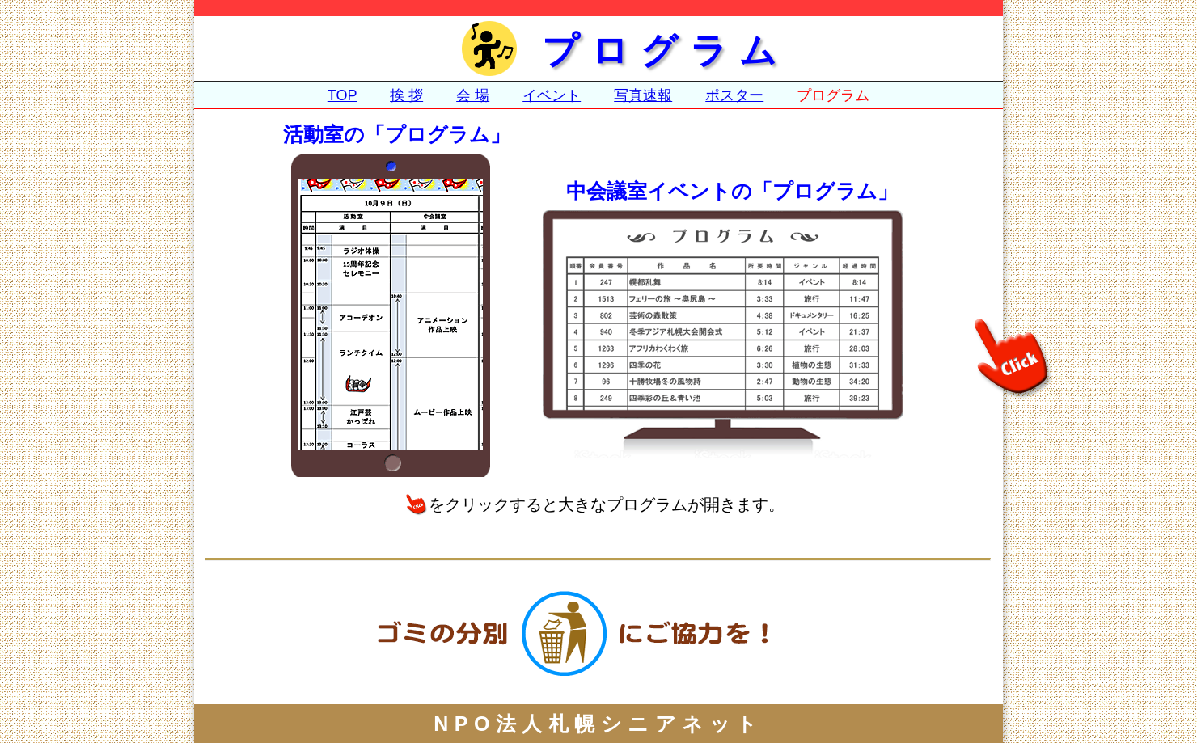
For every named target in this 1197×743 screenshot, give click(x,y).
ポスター (734, 95)
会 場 (472, 95)
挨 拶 (406, 95)
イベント (551, 95)
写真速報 (643, 95)
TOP (342, 95)
